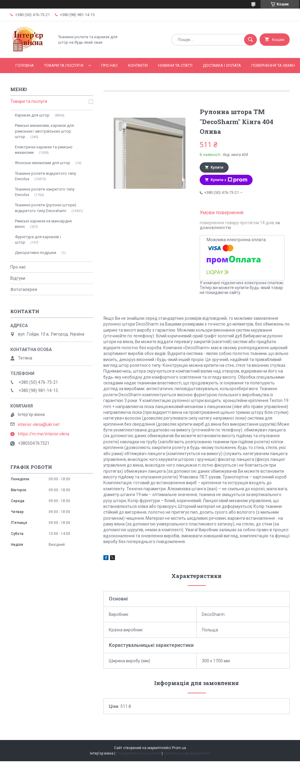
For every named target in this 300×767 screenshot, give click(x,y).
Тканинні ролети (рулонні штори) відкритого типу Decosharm (45, 208)
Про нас (109, 65)
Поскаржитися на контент (138, 753)
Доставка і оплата (222, 65)
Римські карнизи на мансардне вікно (43, 224)
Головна (25, 65)
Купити (217, 167)
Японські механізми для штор (42, 162)
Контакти (138, 65)
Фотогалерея (23, 289)
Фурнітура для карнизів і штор (38, 240)
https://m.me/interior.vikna (43, 433)
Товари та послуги (63, 65)
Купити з (229, 180)
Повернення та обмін (273, 65)
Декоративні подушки (35, 252)
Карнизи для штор (32, 115)
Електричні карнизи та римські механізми (43, 150)
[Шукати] (250, 40)
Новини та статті (175, 65)
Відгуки (17, 278)
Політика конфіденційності (187, 753)
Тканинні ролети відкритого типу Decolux (45, 176)
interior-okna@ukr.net (39, 424)
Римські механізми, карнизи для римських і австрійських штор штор (44, 131)
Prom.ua (179, 748)
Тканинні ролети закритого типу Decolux (44, 192)
